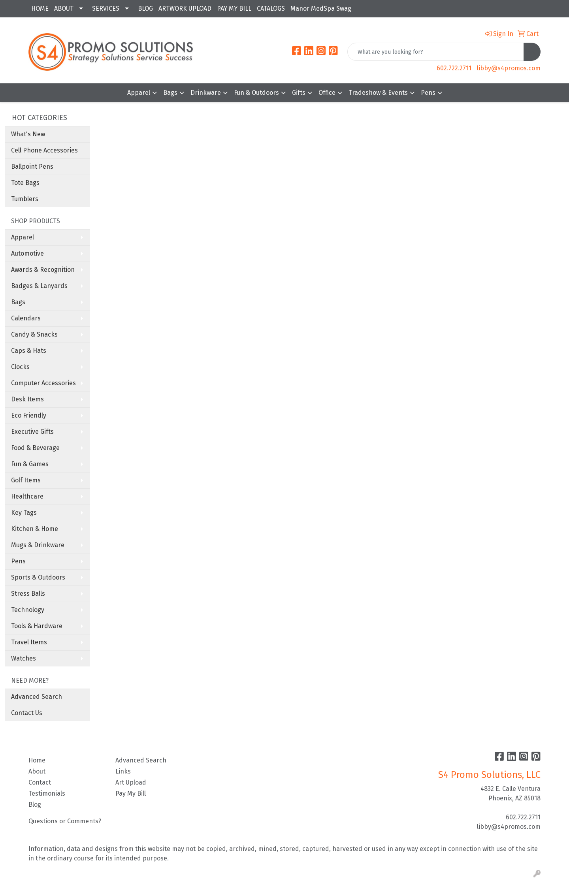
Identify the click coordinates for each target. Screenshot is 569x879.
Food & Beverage (35, 448)
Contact (39, 782)
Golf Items (26, 480)
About (36, 771)
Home (36, 760)
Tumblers (24, 199)
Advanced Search (36, 696)
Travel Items (29, 642)
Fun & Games (30, 464)
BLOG (145, 8)
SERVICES (105, 8)
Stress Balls (28, 593)
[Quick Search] (435, 52)
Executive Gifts (32, 431)
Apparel (138, 92)
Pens (428, 92)
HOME (40, 8)
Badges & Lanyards (39, 286)
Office (326, 92)
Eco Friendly (28, 415)
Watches (23, 658)
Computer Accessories (43, 383)
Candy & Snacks (34, 334)
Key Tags (24, 512)
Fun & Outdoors (256, 92)
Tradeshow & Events (378, 92)
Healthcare (27, 496)
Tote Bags (25, 182)
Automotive (27, 253)
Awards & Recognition (43, 269)
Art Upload (130, 782)
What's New (28, 134)
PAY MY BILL (234, 8)
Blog (34, 804)
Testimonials (46, 793)
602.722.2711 (454, 68)
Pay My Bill (130, 793)
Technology (27, 610)
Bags (170, 92)
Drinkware (205, 92)
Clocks (20, 367)
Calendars (26, 318)
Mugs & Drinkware (37, 545)
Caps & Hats (28, 350)
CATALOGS (271, 8)
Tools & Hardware (36, 626)
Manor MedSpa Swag (320, 8)
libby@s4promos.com (509, 68)
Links (123, 771)
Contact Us (26, 713)
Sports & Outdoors (38, 577)
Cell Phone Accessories (44, 150)
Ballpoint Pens (32, 166)
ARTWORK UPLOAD (184, 8)
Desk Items (27, 399)
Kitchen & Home (34, 529)
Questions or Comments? (64, 821)
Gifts (298, 92)
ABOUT (63, 8)
